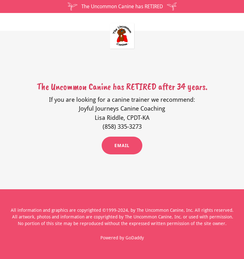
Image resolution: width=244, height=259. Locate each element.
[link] (122, 25)
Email (122, 145)
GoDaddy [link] (134, 237)
